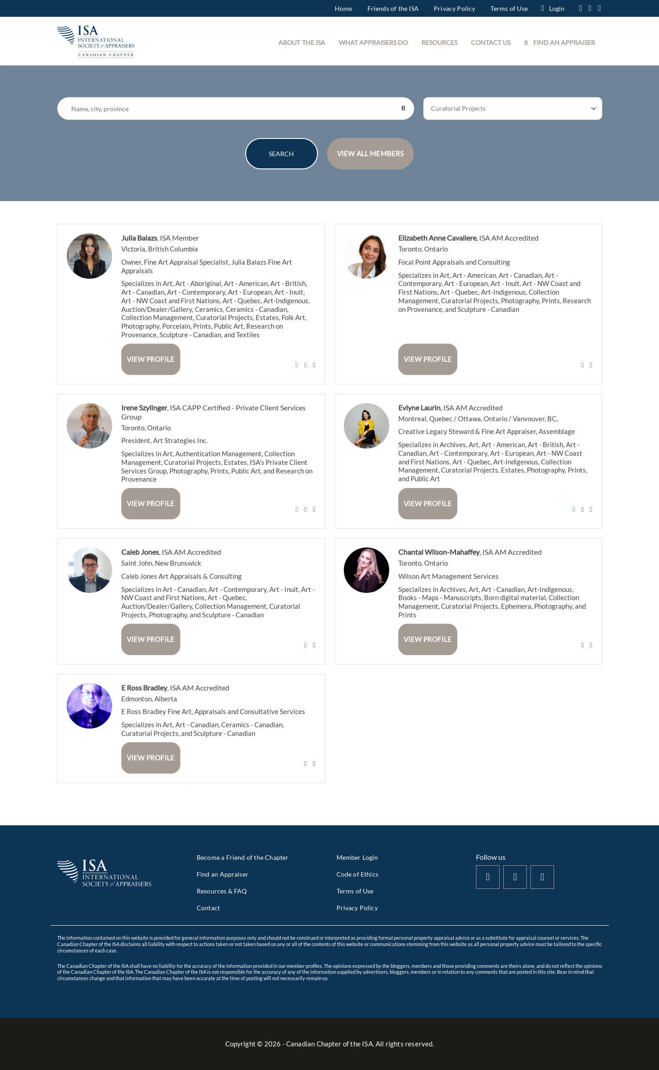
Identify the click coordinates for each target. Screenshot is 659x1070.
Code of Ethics (357, 874)
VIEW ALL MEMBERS (370, 153)
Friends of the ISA (393, 8)
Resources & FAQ (222, 891)
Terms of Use (509, 8)
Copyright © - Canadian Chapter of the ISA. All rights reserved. (329, 1044)
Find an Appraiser (222, 874)
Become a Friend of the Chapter (242, 857)
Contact (208, 908)
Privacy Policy (454, 8)
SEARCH (281, 154)
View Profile (150, 359)
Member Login (357, 857)
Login (553, 8)
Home (343, 8)
